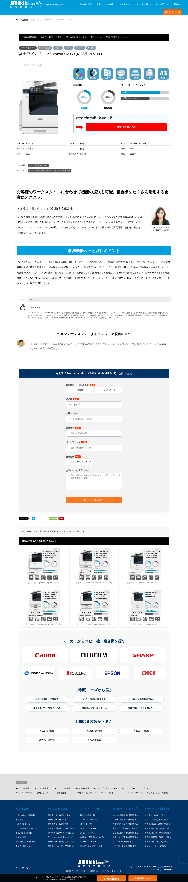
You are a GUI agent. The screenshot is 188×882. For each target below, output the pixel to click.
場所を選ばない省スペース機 (46, 708)
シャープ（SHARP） (89, 842)
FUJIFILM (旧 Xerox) (27, 48)
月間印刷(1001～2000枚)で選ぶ (158, 828)
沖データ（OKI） (87, 824)
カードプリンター (108, 793)
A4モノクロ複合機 (62, 788)
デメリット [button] (34, 300)
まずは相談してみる (143, 878)
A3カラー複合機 (45, 48)
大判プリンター (43, 793)
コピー (57, 48)
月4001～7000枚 (47, 740)
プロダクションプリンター (87, 793)
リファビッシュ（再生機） (158, 793)
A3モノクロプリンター (25, 793)
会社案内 (176, 4)
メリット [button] (22, 300)
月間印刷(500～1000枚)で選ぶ (157, 824)
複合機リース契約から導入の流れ (61, 842)
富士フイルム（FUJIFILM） (91, 846)
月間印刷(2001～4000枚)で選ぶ (158, 833)
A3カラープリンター (122, 788)
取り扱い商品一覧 (87, 815)
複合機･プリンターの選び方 (155, 4)
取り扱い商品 (86, 4)
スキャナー (80, 48)
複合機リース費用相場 (57, 820)
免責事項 (94, 871)
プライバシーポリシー (110, 871)
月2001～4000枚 (141, 731)
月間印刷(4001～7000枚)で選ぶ (158, 837)
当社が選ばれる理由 (24, 833)
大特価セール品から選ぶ (155, 815)
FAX (68, 48)
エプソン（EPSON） (89, 820)
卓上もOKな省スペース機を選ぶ (126, 828)
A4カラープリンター (102, 788)
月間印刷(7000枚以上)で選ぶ (156, 842)
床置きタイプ (56, 531)
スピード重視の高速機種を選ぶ (125, 820)
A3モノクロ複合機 (81, 788)
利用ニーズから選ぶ (105, 4)
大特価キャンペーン (128, 4)
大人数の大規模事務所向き (141, 699)
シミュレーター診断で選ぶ (156, 846)
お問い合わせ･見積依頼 (25, 815)
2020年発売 (29, 531)
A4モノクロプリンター (142, 788)
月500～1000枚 (47, 731)
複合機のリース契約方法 (58, 824)
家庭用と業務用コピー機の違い (61, 828)
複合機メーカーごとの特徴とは (61, 846)
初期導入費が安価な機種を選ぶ (125, 833)
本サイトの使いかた (24, 846)
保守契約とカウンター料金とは (61, 833)
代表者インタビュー (24, 824)
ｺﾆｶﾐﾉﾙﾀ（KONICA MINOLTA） (93, 837)
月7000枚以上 (94, 740)
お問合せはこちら (126, 126)
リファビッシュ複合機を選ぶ (124, 846)
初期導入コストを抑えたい (94, 708)
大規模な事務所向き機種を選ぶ (125, 824)
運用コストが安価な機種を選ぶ (125, 837)
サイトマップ (81, 871)
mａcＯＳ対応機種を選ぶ (123, 842)
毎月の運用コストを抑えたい (141, 708)
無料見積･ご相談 (172, 12)
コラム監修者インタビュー (27, 828)
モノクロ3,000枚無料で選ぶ (156, 820)
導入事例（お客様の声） (26, 842)
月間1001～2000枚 (68, 531)
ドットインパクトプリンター (132, 793)
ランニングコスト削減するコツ (61, 837)
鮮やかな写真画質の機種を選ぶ (125, 815)
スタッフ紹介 (21, 837)
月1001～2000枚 (94, 731)
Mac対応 (91, 48)
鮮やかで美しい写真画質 (42, 531)
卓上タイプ (80, 531)
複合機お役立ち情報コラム (59, 815)
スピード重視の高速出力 (94, 699)
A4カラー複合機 (22, 788)
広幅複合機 (61, 793)
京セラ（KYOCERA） (89, 833)
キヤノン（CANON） (89, 828)
